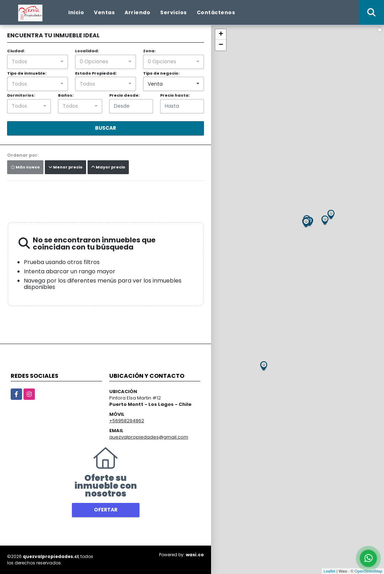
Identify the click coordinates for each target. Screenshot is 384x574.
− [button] (221, 45)
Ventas (104, 12)
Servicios (173, 12)
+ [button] (221, 34)
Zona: (149, 51)
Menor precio (65, 167)
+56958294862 (126, 420)
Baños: (65, 95)
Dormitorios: (21, 95)
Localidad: (87, 51)
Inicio (76, 12)
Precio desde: (124, 95)
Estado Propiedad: (96, 73)
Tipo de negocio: (161, 73)
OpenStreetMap (368, 571)
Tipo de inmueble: (26, 73)
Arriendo (137, 12)
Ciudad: (16, 51)
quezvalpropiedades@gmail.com (148, 437)
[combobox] (37, 62)
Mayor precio (108, 167)
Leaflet (329, 571)
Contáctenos (216, 12)
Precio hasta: (175, 95)
